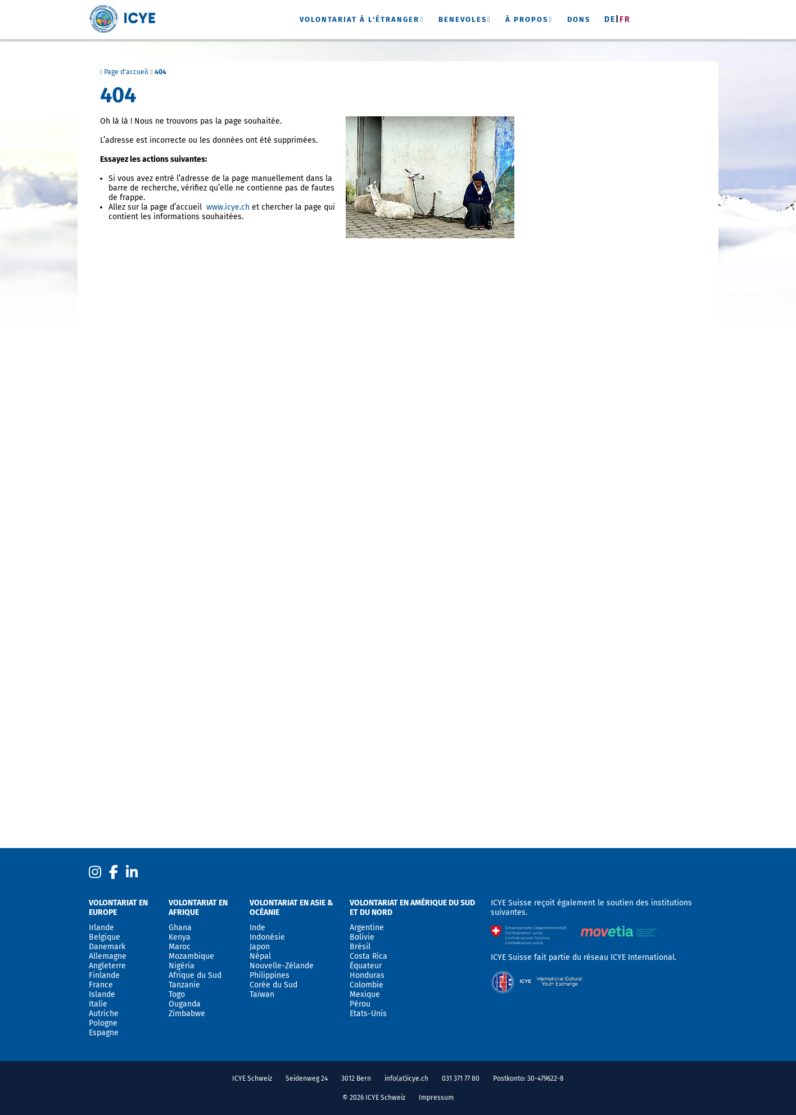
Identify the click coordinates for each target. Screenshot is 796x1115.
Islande (102, 994)
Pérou (360, 1004)
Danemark (107, 946)
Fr (625, 19)
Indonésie (267, 937)
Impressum (436, 1098)
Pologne (103, 1023)
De (610, 19)
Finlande (104, 975)
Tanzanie (184, 985)
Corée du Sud (273, 985)
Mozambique (191, 956)
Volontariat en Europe (118, 907)
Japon (260, 946)
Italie (98, 1004)
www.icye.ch (228, 207)
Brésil (360, 946)
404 (160, 72)
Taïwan (262, 994)
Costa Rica (368, 956)
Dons (578, 19)
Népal (260, 956)
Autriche (104, 1013)
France (101, 985)
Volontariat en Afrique (198, 907)
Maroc (180, 946)
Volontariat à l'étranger (359, 19)
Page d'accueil (124, 72)
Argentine (367, 927)
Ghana (180, 927)
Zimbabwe (187, 1013)
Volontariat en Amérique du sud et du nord (412, 907)
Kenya (180, 937)
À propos (526, 19)
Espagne (104, 1032)
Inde (257, 927)
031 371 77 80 (461, 1078)
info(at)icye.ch (406, 1078)
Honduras (367, 975)
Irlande (101, 927)
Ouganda (185, 1004)
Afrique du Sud (195, 975)
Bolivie (362, 937)
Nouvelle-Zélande (282, 966)
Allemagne (107, 956)
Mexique (365, 994)
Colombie (366, 985)
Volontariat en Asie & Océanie (291, 907)
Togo (177, 994)
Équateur (366, 966)
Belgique (104, 937)
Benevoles (462, 19)
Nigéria (182, 966)
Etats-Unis (368, 1013)
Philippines (270, 975)
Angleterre (107, 966)
